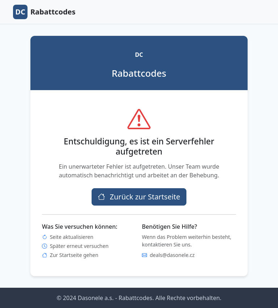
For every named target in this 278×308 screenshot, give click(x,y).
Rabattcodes (44, 12)
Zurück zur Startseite (139, 197)
